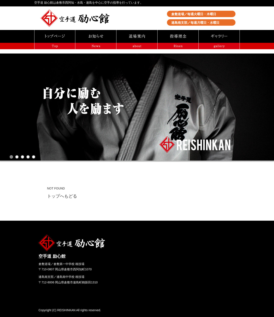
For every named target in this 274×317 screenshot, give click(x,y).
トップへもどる (62, 196)
